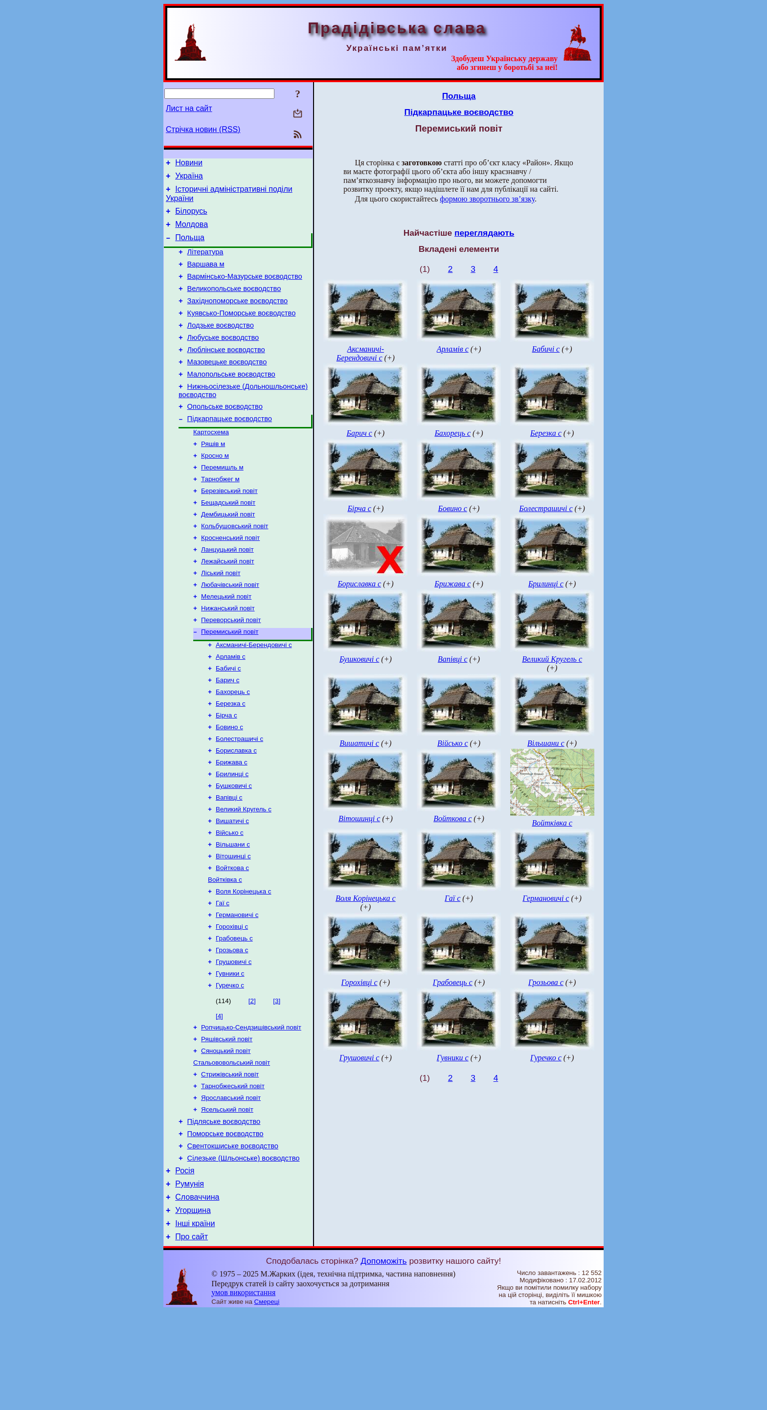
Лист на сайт (189, 108)
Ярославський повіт (231, 1181)
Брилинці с (232, 832)
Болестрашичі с (239, 794)
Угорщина (193, 1306)
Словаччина (197, 1291)
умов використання (243, 1391)
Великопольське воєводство (234, 303)
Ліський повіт (221, 615)
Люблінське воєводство (226, 372)
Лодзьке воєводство (220, 344)
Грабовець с (234, 1010)
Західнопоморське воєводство (237, 317)
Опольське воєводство (225, 434)
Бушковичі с (234, 845)
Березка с (231, 756)
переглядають (484, 233)
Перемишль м (222, 500)
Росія (184, 1262)
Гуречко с (230, 1061)
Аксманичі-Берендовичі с (254, 692)
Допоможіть (383, 1360)
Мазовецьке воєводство (227, 385)
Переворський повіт (231, 666)
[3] (276, 1077)
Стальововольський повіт (231, 1142)
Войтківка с (225, 947)
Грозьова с (232, 1023)
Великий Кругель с (243, 870)
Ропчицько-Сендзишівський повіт (251, 1104)
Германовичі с (237, 985)
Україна (189, 179)
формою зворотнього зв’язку (487, 199)
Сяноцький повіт (225, 1130)
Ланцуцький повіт (227, 589)
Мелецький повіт (226, 640)
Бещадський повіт (228, 538)
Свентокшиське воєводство (232, 1234)
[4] (219, 1092)
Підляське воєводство (224, 1207)
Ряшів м (213, 475)
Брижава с (232, 820)
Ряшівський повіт (226, 1117)
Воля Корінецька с (243, 959)
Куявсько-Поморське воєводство (241, 331)
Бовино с (229, 781)
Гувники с (230, 1048)
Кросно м (215, 488)
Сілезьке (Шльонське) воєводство (243, 1248)
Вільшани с (233, 909)
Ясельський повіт (227, 1193)
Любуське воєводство (223, 358)
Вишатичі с (232, 883)
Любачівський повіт (230, 627)
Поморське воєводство (225, 1221)
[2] (252, 1077)
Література (205, 262)
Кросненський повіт (230, 577)
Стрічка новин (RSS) (203, 129)
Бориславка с (236, 807)
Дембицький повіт (228, 551)
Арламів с (231, 705)
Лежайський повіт (227, 602)
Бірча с (226, 769)
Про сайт (191, 1335)
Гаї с (222, 972)
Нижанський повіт (228, 653)
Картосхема (211, 462)
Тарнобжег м (220, 513)
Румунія (189, 1277)
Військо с (230, 896)
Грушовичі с (233, 1036)
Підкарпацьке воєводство (229, 448)
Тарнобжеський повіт (233, 1168)
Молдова (191, 231)
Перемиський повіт (229, 678)
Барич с (227, 731)
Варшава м (206, 276)
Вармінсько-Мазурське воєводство (244, 289)
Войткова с (232, 934)
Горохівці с (232, 998)
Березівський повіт (229, 526)
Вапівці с (229, 858)
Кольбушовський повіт (234, 564)
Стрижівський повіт (230, 1155)
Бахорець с (233, 743)
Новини (189, 164)
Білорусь (191, 217)
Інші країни (195, 1321)
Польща (189, 246)
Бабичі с (228, 718)
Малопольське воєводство (231, 399)
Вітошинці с (233, 921)
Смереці (267, 1400)
